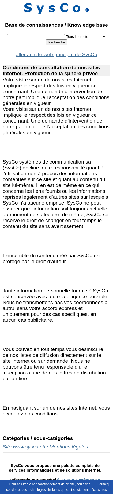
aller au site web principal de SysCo (56, 54)
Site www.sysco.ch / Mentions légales (45, 447)
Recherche (56, 42)
